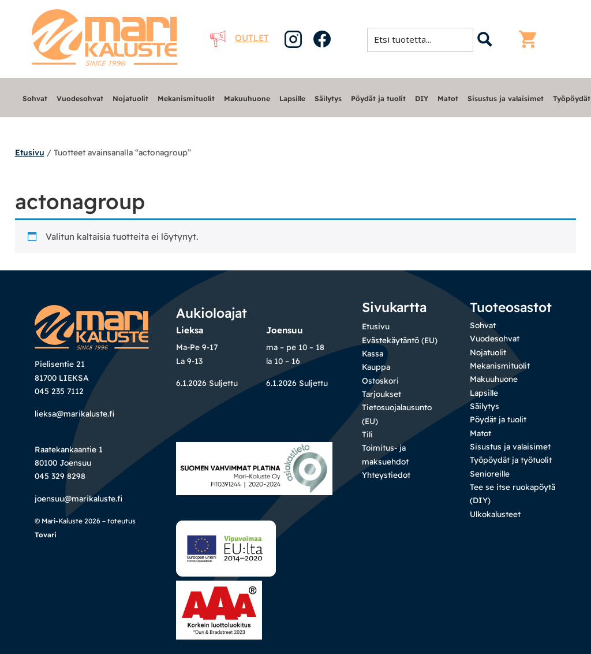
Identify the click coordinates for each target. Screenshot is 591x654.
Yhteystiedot (386, 475)
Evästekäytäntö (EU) (399, 340)
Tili (367, 434)
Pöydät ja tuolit (378, 98)
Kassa (372, 353)
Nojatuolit (130, 98)
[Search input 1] (423, 39)
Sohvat (35, 98)
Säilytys (328, 98)
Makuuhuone (247, 98)
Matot (447, 98)
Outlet (239, 37)
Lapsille (292, 98)
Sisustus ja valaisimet (505, 98)
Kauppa (376, 366)
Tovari (46, 534)
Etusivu (29, 152)
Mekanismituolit (186, 98)
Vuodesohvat (80, 98)
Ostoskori (380, 380)
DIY (421, 98)
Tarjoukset (381, 394)
